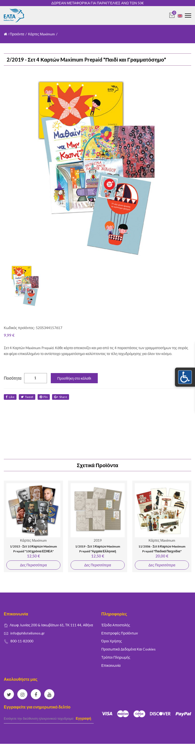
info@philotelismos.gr (27, 633)
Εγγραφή (83, 718)
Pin (44, 397)
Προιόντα (17, 34)
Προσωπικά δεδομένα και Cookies (128, 649)
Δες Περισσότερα (33, 565)
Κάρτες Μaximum (41, 34)
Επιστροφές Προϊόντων (119, 633)
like (10, 397)
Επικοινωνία (111, 665)
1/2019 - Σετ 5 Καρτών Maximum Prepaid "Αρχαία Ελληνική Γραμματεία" (97, 551)
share (60, 397)
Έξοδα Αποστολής (115, 625)
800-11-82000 (21, 641)
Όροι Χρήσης (111, 641)
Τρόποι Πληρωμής (115, 657)
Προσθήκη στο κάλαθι (74, 378)
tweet (27, 397)
